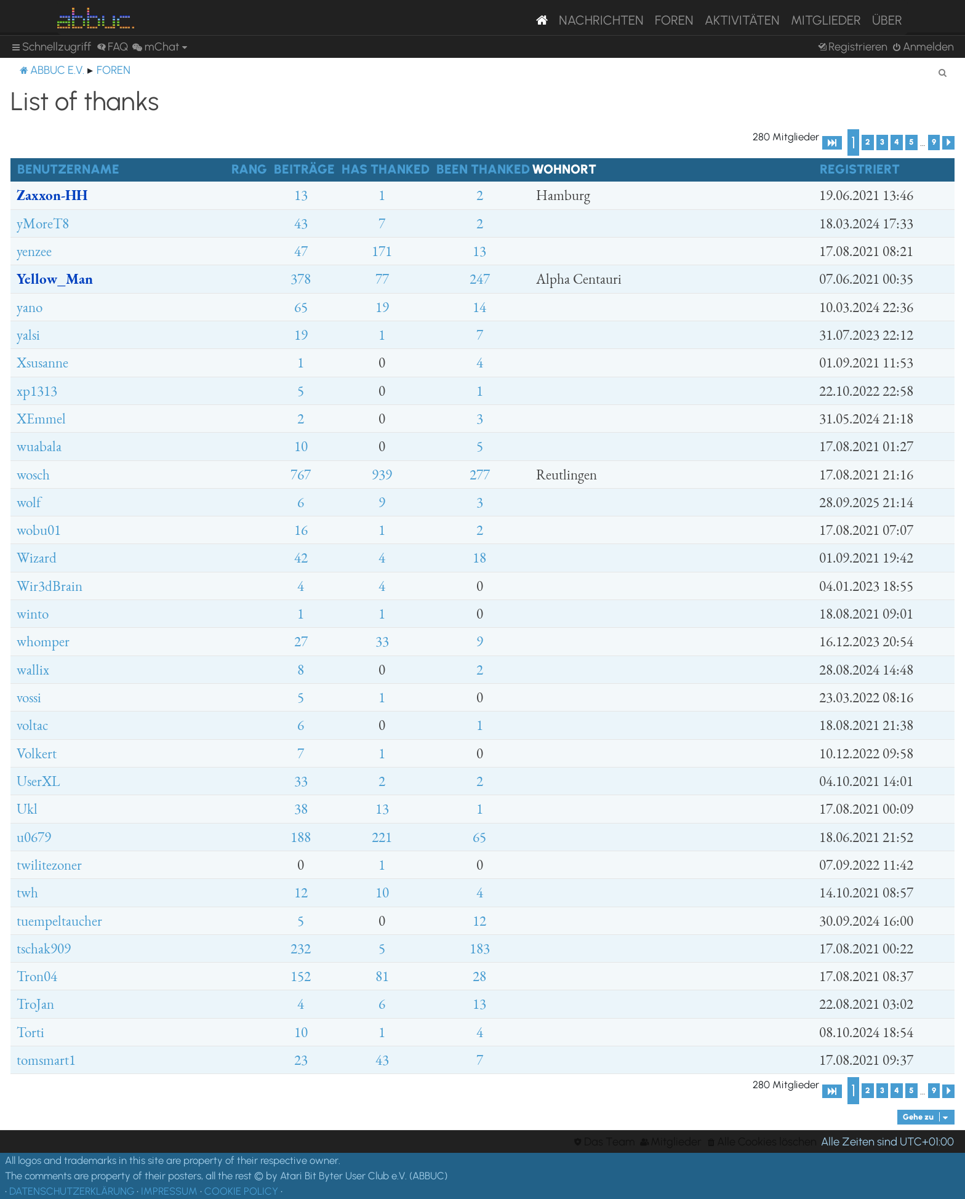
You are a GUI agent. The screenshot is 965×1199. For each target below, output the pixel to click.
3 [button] (882, 141)
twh (27, 892)
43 (301, 223)
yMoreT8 (43, 223)
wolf (29, 502)
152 (300, 976)
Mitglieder (826, 20)
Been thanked (483, 169)
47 (301, 251)
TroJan (35, 1004)
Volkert (37, 753)
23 (301, 1060)
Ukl (27, 809)
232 (300, 948)
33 (382, 641)
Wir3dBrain (49, 586)
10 (301, 446)
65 (301, 307)
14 (479, 307)
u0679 (34, 837)
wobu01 (39, 530)
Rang (249, 169)
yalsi (28, 335)
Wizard (37, 557)
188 (300, 837)
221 (382, 837)
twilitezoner (49, 865)
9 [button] (934, 141)
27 (301, 641)
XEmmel (41, 418)
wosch (33, 474)
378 (300, 279)
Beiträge (304, 169)
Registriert (860, 169)
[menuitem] (112, 47)
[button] (832, 143)
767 (300, 474)
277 (480, 474)
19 (382, 307)
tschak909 (44, 948)
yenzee (34, 251)
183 (480, 948)
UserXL (38, 781)
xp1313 (37, 391)
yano (29, 307)
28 (479, 976)
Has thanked (386, 169)
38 (301, 809)
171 (382, 251)
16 (301, 530)
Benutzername (68, 169)
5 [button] (911, 141)
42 (301, 557)
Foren (674, 20)
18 (479, 557)
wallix (33, 669)
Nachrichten (601, 20)
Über (887, 20)
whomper (43, 641)
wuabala (39, 446)
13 (301, 195)
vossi (29, 697)
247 (480, 279)
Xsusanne (42, 362)
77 (382, 279)
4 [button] (896, 141)
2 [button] (867, 141)
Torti (30, 1032)
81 (382, 976)
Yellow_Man (55, 279)
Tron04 (37, 976)
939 (382, 474)
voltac (32, 725)
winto (33, 613)
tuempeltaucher (59, 921)
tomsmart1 (46, 1060)
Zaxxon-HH (52, 195)
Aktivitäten (742, 20)
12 (301, 892)
